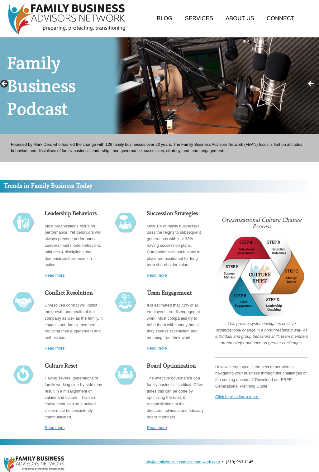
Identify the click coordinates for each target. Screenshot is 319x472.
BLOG (165, 18)
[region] (159, 85)
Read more (54, 275)
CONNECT (280, 18)
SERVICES (199, 18)
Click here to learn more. (237, 396)
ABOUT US (240, 18)
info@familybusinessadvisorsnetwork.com (182, 462)
